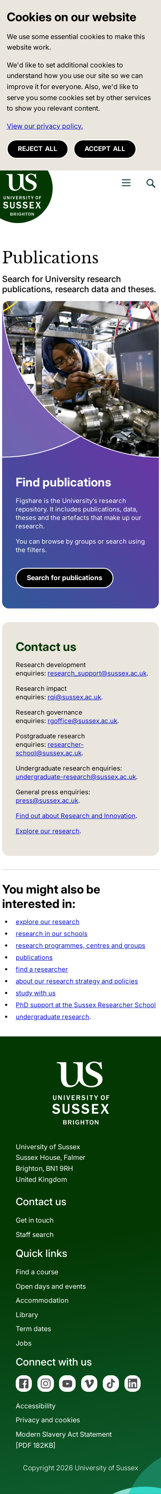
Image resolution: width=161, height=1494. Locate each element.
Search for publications (64, 577)
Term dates (33, 1328)
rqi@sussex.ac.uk (74, 697)
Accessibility (36, 1406)
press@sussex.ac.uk (47, 800)
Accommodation (42, 1300)
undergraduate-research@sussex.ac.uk (76, 777)
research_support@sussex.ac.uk (97, 673)
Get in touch (35, 1220)
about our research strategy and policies (77, 981)
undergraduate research (52, 1017)
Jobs (23, 1343)
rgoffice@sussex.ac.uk (82, 721)
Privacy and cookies (48, 1420)
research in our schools (52, 934)
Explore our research (47, 831)
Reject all (37, 149)
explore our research (47, 922)
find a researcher (42, 969)
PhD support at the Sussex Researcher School (86, 1005)
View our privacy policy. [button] (45, 126)
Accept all (105, 149)
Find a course (37, 1272)
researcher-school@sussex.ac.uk (50, 748)
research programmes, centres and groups (80, 945)
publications (34, 957)
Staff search (35, 1234)
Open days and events (51, 1286)
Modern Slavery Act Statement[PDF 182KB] (64, 1439)
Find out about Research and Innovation (76, 816)
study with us (36, 993)
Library (27, 1314)
